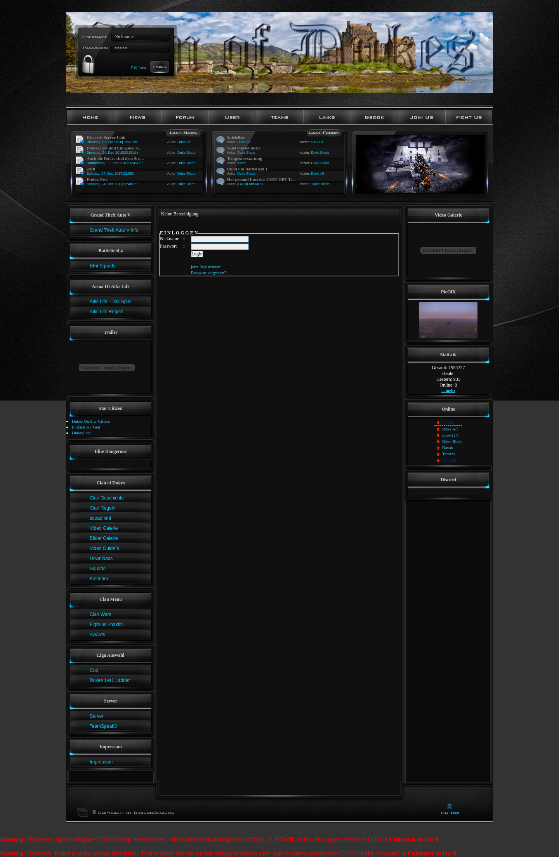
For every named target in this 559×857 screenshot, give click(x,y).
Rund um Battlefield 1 (247, 169)
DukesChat (81, 432)
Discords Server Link (106, 137)
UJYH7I (317, 142)
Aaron (242, 163)
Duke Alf (184, 142)
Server (96, 716)
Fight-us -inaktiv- (107, 624)
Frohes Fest (97, 179)
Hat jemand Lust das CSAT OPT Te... (261, 179)
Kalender (99, 578)
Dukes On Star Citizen (91, 421)
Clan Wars (100, 614)
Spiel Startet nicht (243, 148)
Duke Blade (186, 152)
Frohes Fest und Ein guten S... (114, 148)
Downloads (101, 558)
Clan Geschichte (107, 498)
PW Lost (138, 67)
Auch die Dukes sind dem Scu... (115, 158)
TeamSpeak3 (103, 726)
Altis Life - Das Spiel (110, 301)
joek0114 (450, 435)
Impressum (101, 762)
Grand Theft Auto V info (114, 230)
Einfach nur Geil (86, 427)
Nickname (169, 238)
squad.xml (100, 518)
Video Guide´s (104, 548)
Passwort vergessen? (208, 272)
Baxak (447, 447)
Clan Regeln (102, 508)
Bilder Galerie (104, 538)
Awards (97, 634)
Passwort (168, 246)
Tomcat (448, 453)
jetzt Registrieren (205, 266)
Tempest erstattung (244, 158)
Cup (94, 670)
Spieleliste (236, 137)
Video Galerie (104, 528)
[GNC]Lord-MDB (250, 184)
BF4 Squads (102, 266)
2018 (91, 169)
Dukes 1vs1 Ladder (110, 680)
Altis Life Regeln (106, 311)
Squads (98, 568)
